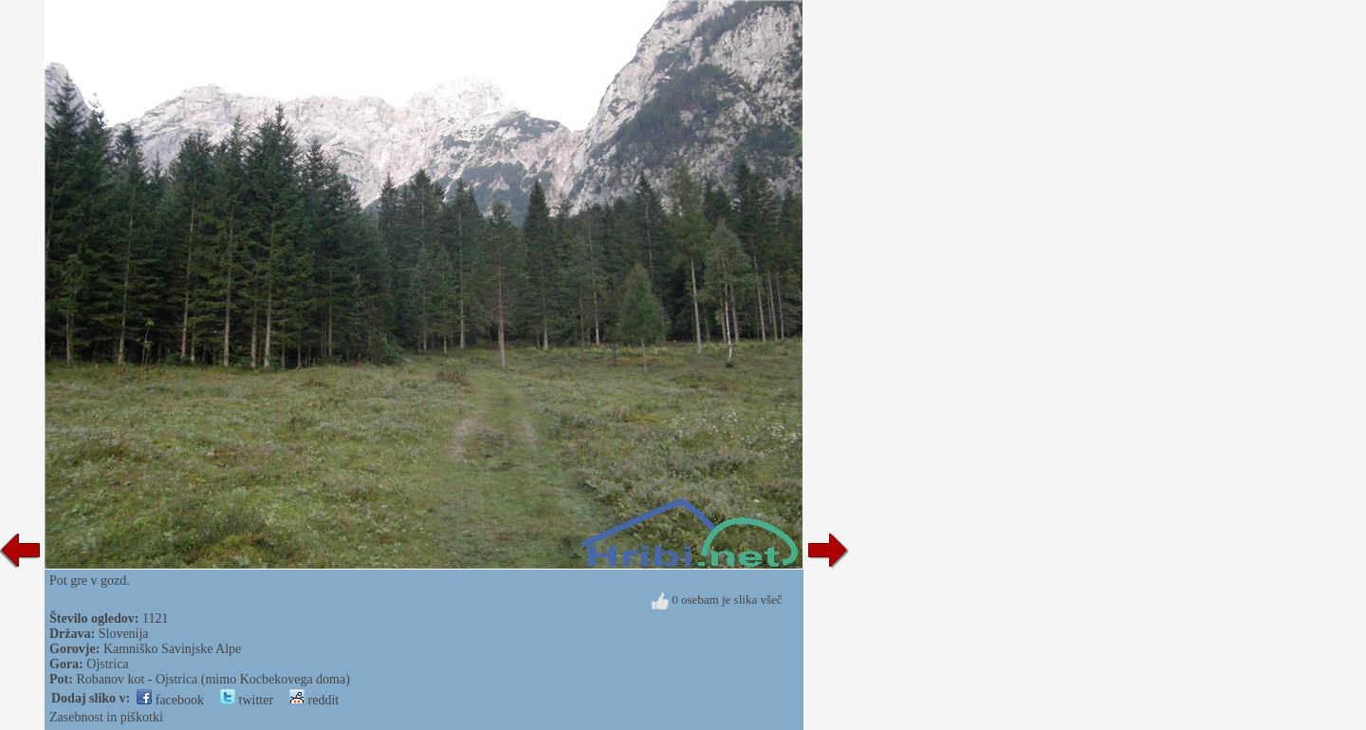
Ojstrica (107, 664)
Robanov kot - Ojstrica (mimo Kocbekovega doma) (212, 679)
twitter (246, 700)
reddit (314, 700)
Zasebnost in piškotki (106, 717)
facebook (170, 700)
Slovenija (124, 634)
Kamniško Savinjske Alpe (172, 649)
